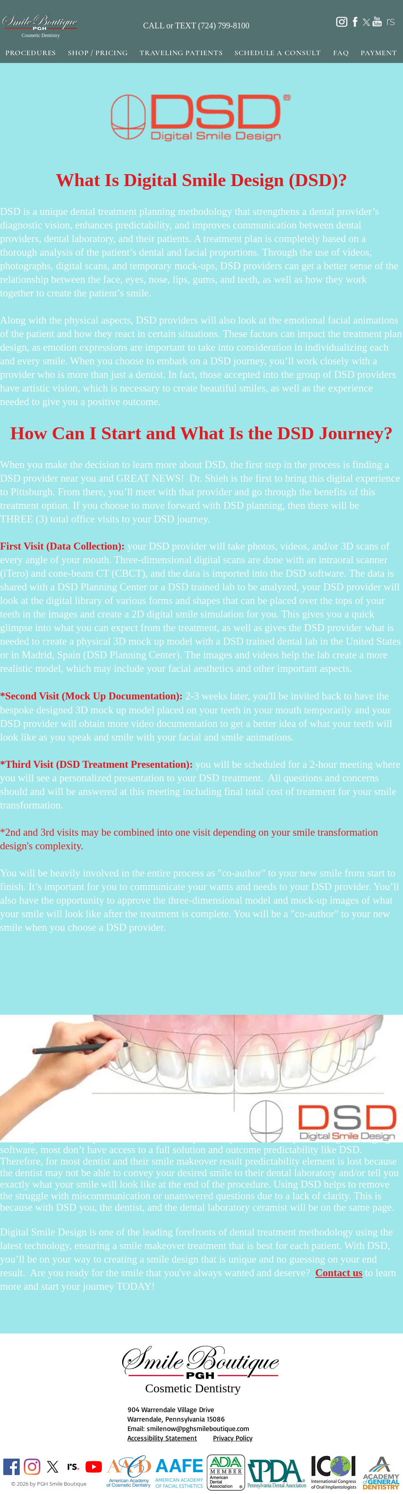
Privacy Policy (232, 1437)
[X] (52, 1467)
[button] (30, 53)
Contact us (339, 1272)
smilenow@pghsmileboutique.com (198, 1428)
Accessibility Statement (162, 1437)
